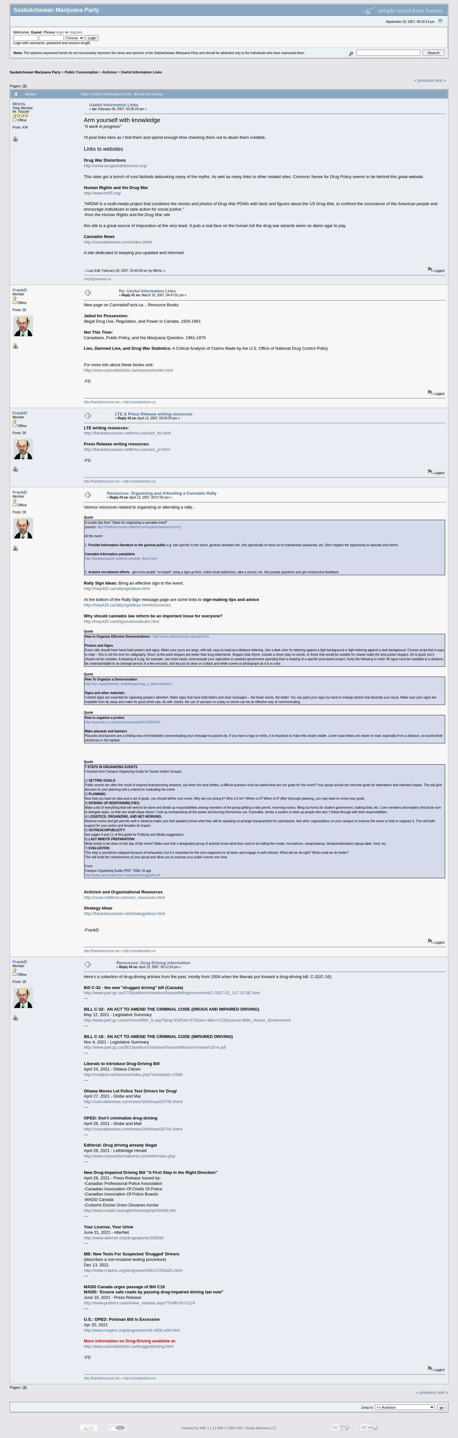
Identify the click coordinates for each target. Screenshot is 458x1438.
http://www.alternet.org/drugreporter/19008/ (124, 1237)
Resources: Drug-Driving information (153, 962)
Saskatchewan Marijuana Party (35, 72)
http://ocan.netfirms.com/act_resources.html (124, 897)
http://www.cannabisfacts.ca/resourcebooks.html (128, 370)
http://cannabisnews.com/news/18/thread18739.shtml (133, 1101)
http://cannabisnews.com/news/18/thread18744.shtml (133, 1129)
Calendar (70, 60)
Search (53, 60)
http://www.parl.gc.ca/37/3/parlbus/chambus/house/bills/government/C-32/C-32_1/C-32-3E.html (172, 992)
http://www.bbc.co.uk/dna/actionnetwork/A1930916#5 (122, 722)
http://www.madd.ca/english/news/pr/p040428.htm (130, 1210)
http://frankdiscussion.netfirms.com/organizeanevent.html (137, 527)
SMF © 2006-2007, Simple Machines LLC (247, 1428)
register (76, 32)
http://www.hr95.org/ (102, 193)
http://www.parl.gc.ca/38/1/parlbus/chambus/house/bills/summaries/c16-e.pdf (155, 1047)
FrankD (20, 290)
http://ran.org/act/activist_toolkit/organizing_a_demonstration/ (128, 684)
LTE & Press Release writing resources (153, 414)
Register (102, 60)
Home (24, 60)
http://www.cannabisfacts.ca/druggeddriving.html (128, 1346)
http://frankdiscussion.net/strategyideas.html (124, 913)
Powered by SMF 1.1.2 (198, 1428)
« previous (424, 80)
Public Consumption (82, 72)
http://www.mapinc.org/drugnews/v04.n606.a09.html (132, 1330)
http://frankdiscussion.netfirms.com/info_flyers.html (121, 558)
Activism (109, 72)
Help (39, 60)
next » (440, 80)
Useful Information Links (141, 72)
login (60, 32)
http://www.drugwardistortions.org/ (115, 165)
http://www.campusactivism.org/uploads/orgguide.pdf (122, 875)
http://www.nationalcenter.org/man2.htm (181, 636)
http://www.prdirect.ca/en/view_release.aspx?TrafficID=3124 (139, 1302)
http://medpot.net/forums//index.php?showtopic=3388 (133, 1074)
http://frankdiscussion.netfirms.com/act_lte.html (127, 433)
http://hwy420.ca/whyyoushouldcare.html (121, 621)
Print (438, 87)
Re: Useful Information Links (147, 291)
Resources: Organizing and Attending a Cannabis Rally (161, 493)
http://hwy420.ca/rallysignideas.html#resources (127, 605)
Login (86, 60)
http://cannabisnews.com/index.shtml (118, 242)
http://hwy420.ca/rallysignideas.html (117, 588)
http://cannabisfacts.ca (139, 402)
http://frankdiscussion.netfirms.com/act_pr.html (127, 449)
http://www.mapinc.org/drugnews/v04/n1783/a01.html (133, 1270)
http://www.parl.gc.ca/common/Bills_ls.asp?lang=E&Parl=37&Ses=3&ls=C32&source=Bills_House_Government (187, 1020)
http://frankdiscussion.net (101, 402)
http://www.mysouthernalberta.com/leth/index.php (129, 1156)
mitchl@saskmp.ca (97, 279)
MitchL (19, 103)
